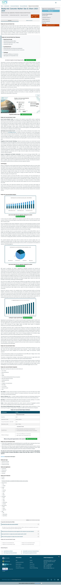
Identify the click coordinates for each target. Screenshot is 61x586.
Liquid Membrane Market (8, 552)
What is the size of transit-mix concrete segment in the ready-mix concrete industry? (21, 532)
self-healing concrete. (12, 132)
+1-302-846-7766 (48, 566)
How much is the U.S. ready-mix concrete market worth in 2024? (21, 535)
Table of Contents (29, 20)
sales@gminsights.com (50, 569)
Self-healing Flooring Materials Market (30, 554)
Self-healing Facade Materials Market (10, 554)
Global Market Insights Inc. (6, 580)
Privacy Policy (37, 584)
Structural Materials (23, 6)
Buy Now (50, 11)
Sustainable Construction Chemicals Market (31, 552)
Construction (6, 6)
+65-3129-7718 (48, 568)
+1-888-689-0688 (50, 565)
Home (2, 6)
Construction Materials (14, 6)
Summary (9, 20)
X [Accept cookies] (41, 584)
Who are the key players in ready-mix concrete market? (21, 537)
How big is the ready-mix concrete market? (21, 525)
